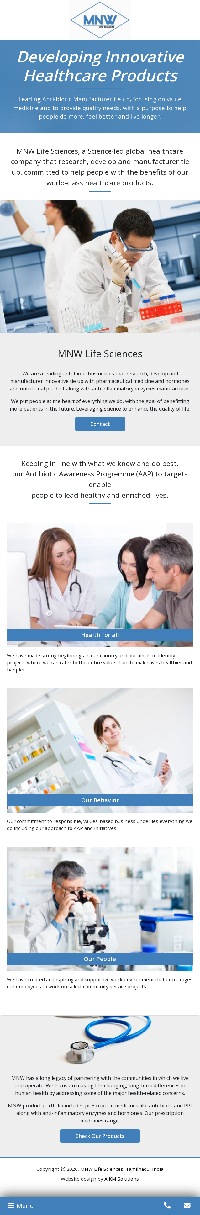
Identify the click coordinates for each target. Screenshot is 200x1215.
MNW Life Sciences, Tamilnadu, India (121, 1169)
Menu (20, 1206)
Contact (100, 424)
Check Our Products (100, 1136)
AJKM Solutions (121, 1178)
